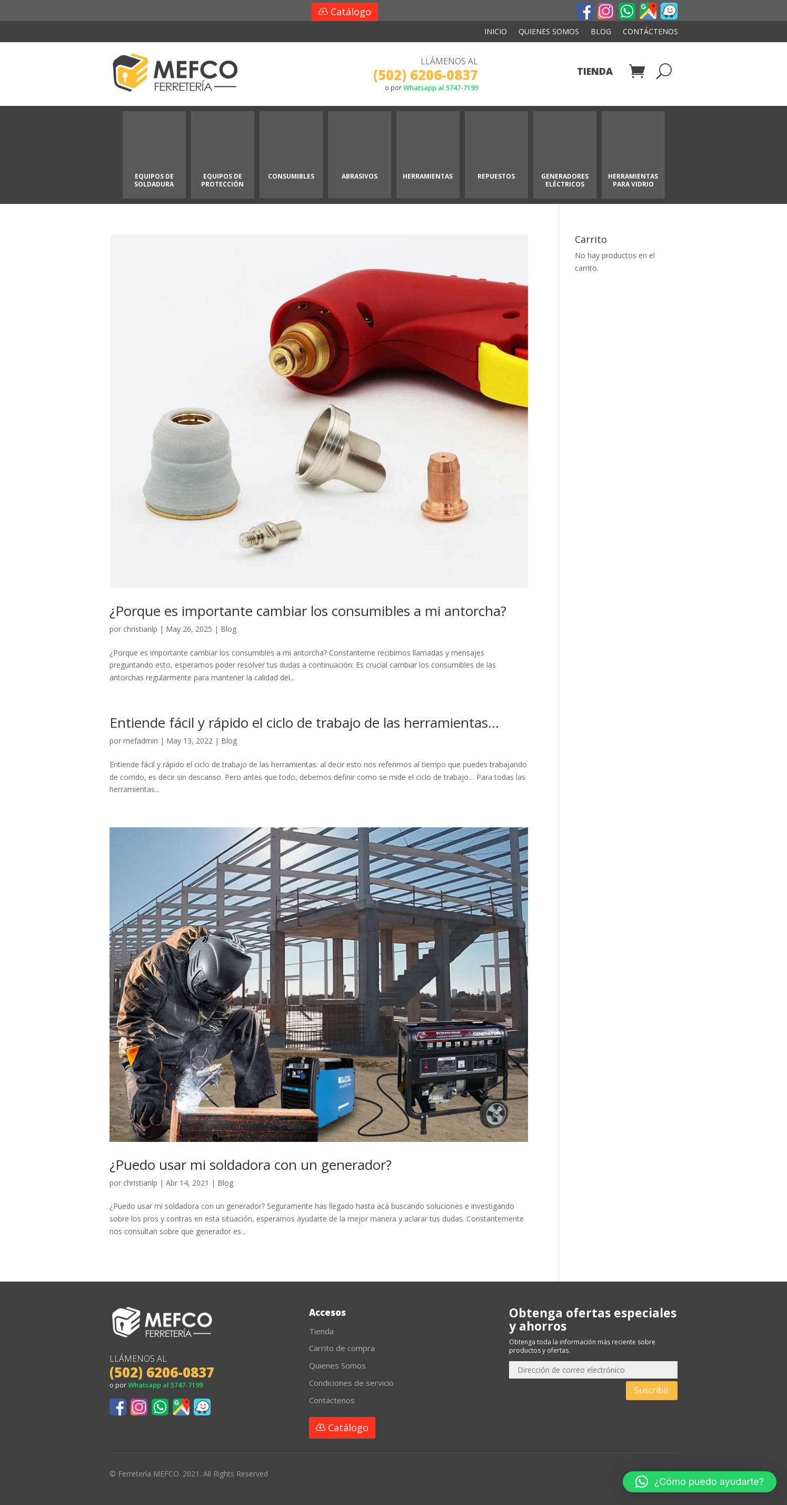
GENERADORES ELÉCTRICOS (565, 180)
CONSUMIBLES (291, 176)
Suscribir (651, 1390)
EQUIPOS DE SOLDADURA (154, 180)
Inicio (495, 32)
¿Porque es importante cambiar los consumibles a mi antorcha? (307, 610)
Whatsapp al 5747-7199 (440, 87)
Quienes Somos (549, 32)
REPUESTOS (496, 176)
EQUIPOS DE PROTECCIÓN (222, 180)
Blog (601, 32)
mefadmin (140, 741)
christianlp (140, 629)
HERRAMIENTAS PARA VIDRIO (633, 180)
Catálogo (351, 11)
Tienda (595, 72)
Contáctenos (650, 32)
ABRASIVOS (359, 176)
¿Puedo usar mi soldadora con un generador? (250, 1164)
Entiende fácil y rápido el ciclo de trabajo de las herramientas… (304, 722)
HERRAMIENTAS (428, 176)
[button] (699, 1481)
